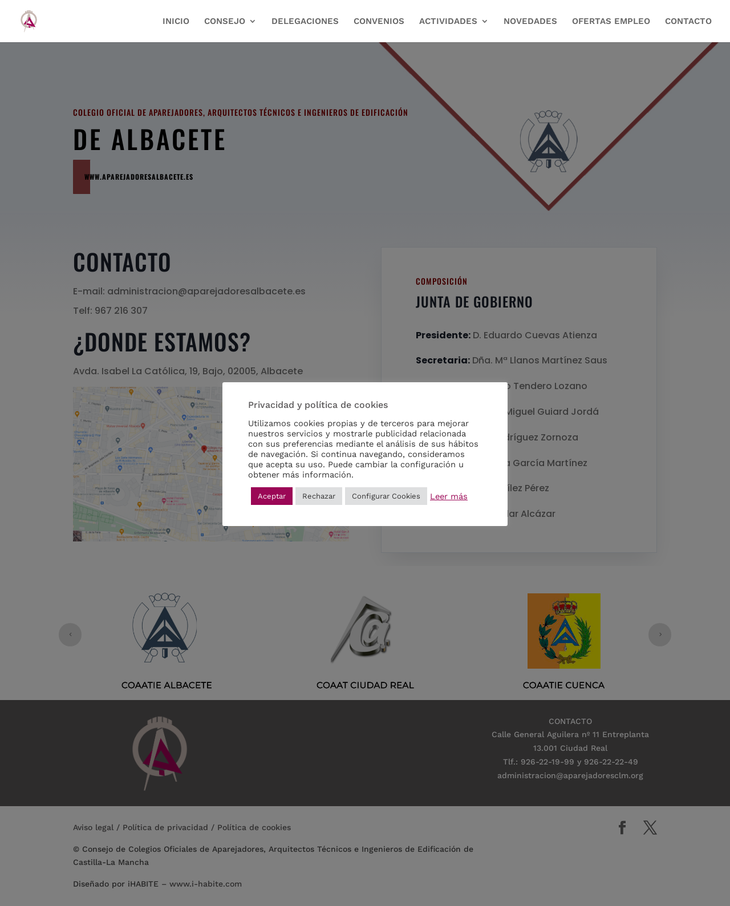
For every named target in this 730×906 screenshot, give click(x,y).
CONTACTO (688, 21)
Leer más (449, 496)
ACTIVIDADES (448, 21)
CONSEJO (224, 21)
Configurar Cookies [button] (386, 496)
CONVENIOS (379, 21)
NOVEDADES (530, 21)
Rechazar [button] (318, 496)
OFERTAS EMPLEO (611, 21)
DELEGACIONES (305, 21)
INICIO (176, 21)
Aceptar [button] (272, 496)
